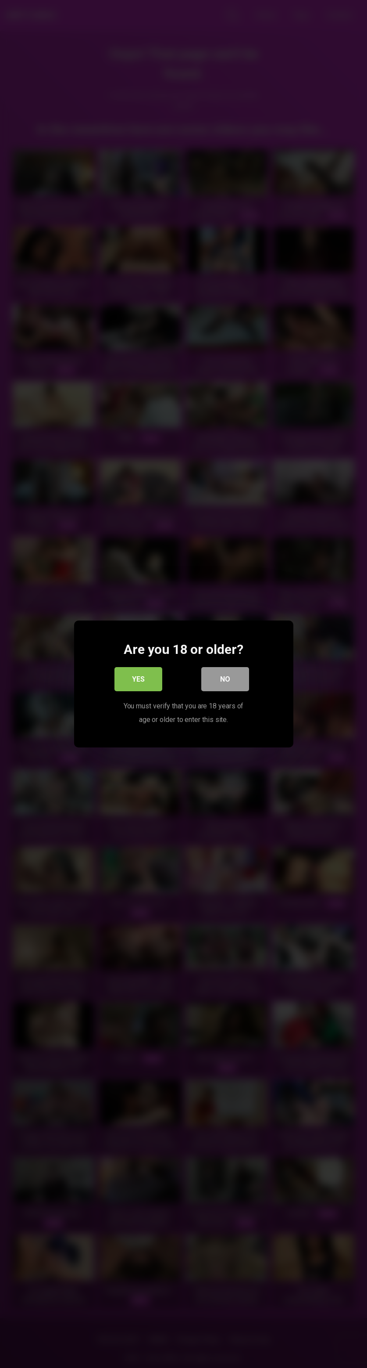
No (225, 679)
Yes (138, 679)
